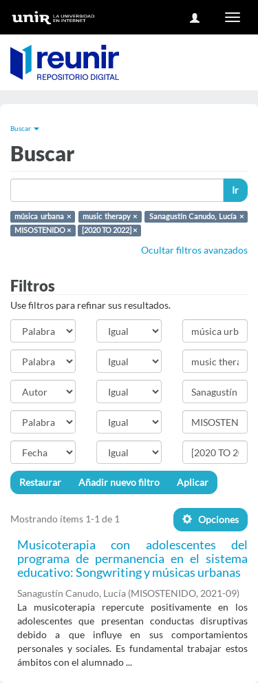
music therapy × (110, 216)
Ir (235, 190)
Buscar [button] (24, 128)
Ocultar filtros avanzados (194, 250)
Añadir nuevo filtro (119, 482)
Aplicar (192, 482)
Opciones (210, 519)
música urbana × (42, 216)
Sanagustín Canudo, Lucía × (196, 216)
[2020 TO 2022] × (109, 230)
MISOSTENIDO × (42, 230)
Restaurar (40, 482)
